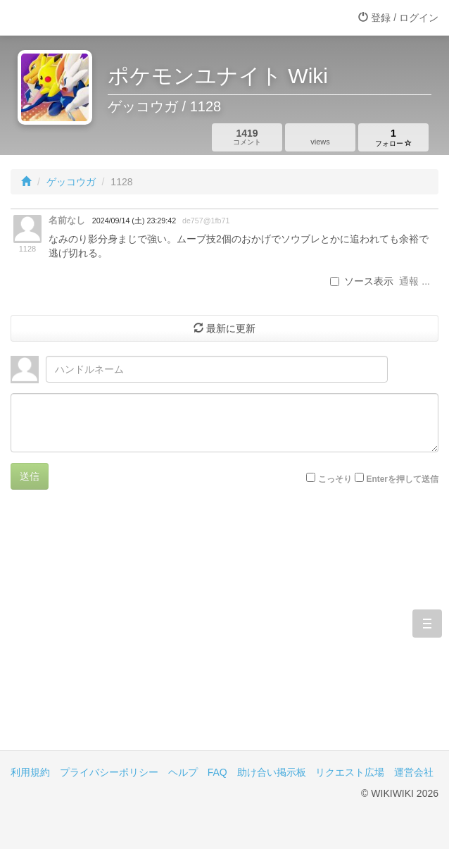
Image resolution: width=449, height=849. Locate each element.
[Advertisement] (224, 630)
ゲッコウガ (71, 181)
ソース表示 (361, 281)
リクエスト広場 (349, 772)
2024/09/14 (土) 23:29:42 (134, 220)
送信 (29, 476)
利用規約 (30, 772)
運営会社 (414, 772)
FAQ (217, 772)
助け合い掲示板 (271, 772)
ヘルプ (183, 772)
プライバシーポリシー (109, 772)
